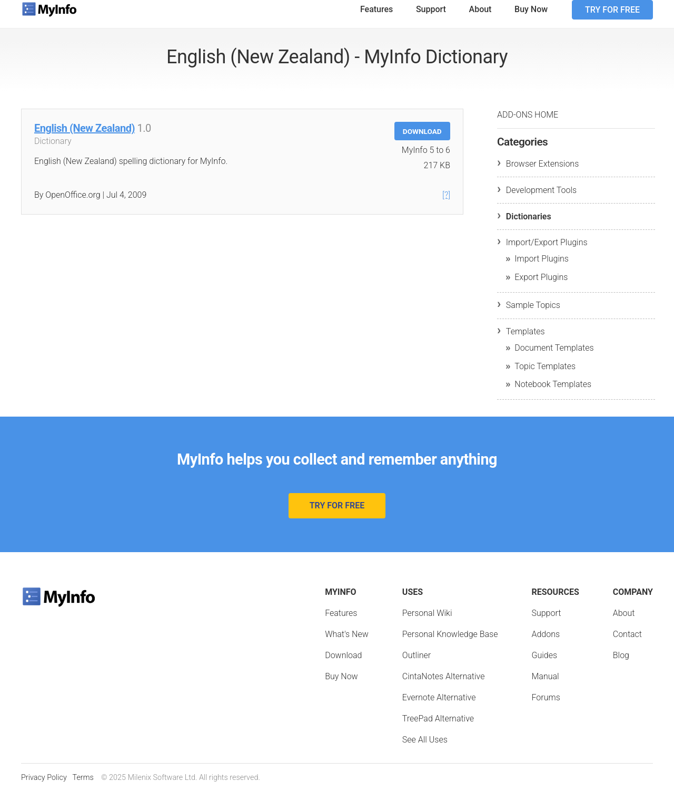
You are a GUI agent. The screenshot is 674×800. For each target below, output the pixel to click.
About (480, 18)
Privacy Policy (44, 786)
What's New (347, 643)
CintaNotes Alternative (443, 685)
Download (422, 140)
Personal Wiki (427, 621)
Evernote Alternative (439, 706)
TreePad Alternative (438, 727)
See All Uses (425, 748)
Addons (545, 643)
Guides (544, 664)
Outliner (416, 664)
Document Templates (553, 356)
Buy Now (531, 18)
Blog (621, 664)
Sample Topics (533, 314)
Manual (545, 685)
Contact (627, 643)
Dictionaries (528, 225)
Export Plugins (541, 286)
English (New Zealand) (84, 136)
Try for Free (612, 18)
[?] (446, 203)
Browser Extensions (542, 172)
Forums (545, 706)
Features (376, 18)
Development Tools (541, 199)
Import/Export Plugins (547, 251)
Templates (525, 340)
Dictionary (53, 149)
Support (431, 18)
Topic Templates (545, 375)
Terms (82, 786)
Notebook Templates (552, 393)
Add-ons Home (527, 123)
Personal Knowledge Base (450, 643)
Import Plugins (541, 267)
